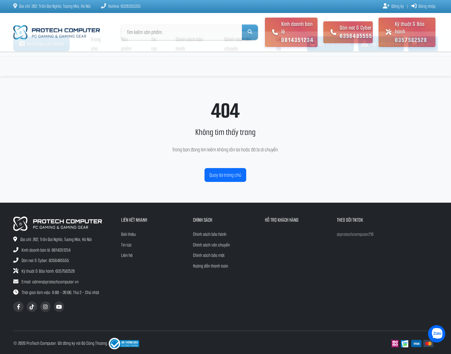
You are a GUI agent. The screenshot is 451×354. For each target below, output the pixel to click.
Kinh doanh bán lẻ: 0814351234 (46, 250)
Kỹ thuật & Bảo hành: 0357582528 (48, 271)
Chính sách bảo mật (209, 255)
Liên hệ (280, 64)
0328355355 (131, 6)
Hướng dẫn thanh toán (210, 266)
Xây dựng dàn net (381, 64)
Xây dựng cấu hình (330, 64)
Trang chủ (96, 64)
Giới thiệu (128, 234)
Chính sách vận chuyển (237, 64)
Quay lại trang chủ (225, 175)
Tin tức (154, 64)
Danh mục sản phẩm (41, 64)
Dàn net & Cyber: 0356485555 (45, 260)
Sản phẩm (126, 64)
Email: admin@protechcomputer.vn (50, 282)
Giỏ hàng (423, 64)
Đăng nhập (423, 6)
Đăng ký (393, 6)
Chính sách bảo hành (189, 64)
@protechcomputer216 (355, 234)
